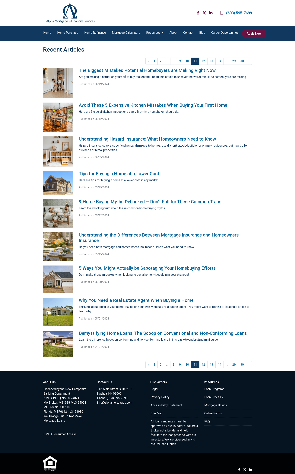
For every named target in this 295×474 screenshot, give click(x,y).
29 (234, 61)
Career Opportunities (225, 32)
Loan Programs (214, 389)
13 (211, 61)
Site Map (157, 413)
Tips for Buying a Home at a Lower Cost (119, 173)
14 (219, 61)
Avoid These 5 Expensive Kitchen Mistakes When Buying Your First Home (153, 105)
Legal (154, 389)
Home (47, 32)
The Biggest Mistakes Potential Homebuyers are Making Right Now (147, 70)
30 (242, 61)
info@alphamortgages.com (114, 402)
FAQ (207, 421)
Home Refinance (95, 32)
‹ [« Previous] (148, 61)
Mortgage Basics (215, 405)
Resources (153, 32)
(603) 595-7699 (236, 13)
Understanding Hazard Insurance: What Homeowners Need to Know (147, 139)
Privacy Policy (160, 397)
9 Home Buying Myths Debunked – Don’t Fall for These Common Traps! (151, 201)
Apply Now (254, 33)
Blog (202, 32)
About (173, 32)
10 (187, 61)
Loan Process (213, 397)
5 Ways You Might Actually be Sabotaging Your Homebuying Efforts (147, 268)
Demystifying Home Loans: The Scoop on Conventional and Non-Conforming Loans (163, 333)
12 (203, 61)
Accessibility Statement (166, 405)
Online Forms (213, 413)
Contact (188, 32)
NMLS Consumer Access (60, 434)
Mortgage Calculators (126, 32)
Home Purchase (67, 32)
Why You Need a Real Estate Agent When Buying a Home (136, 300)
